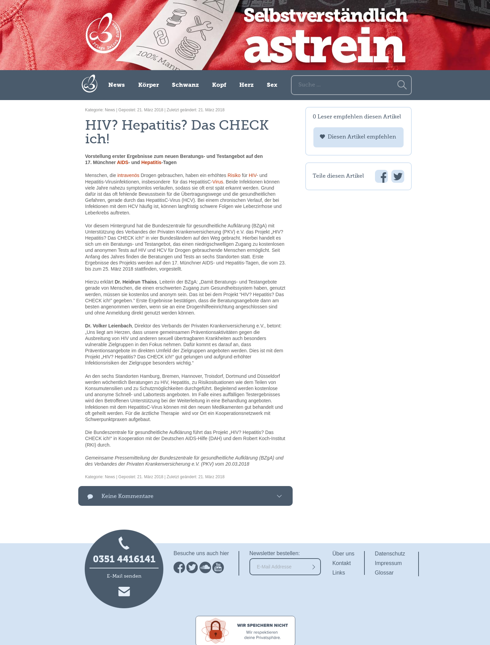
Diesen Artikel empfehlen (362, 137)
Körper (148, 85)
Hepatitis (151, 162)
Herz (246, 85)
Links (338, 573)
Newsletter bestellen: (274, 553)
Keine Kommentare (127, 496)
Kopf (219, 85)
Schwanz (185, 85)
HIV (253, 175)
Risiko (234, 175)
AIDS (122, 162)
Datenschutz (390, 554)
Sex (272, 85)
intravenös (128, 175)
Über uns (343, 554)
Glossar (384, 573)
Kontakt (341, 563)
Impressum (388, 563)
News (116, 85)
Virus (217, 181)
